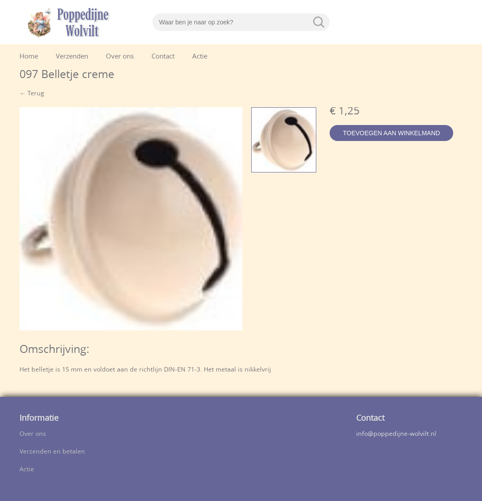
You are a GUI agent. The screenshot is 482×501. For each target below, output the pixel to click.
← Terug (31, 93)
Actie (199, 57)
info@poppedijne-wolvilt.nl (396, 434)
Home (28, 57)
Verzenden (72, 57)
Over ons (120, 57)
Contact (163, 57)
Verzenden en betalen (52, 452)
